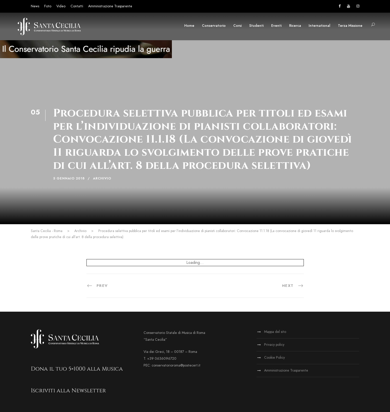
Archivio (102, 178)
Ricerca (295, 25)
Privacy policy (274, 344)
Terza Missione (350, 25)
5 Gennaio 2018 (69, 178)
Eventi (276, 25)
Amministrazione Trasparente (110, 6)
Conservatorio (214, 25)
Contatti (77, 6)
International (319, 25)
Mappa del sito (275, 331)
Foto (47, 6)
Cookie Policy (274, 357)
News (35, 6)
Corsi (237, 25)
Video (60, 6)
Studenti (256, 25)
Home (189, 25)
